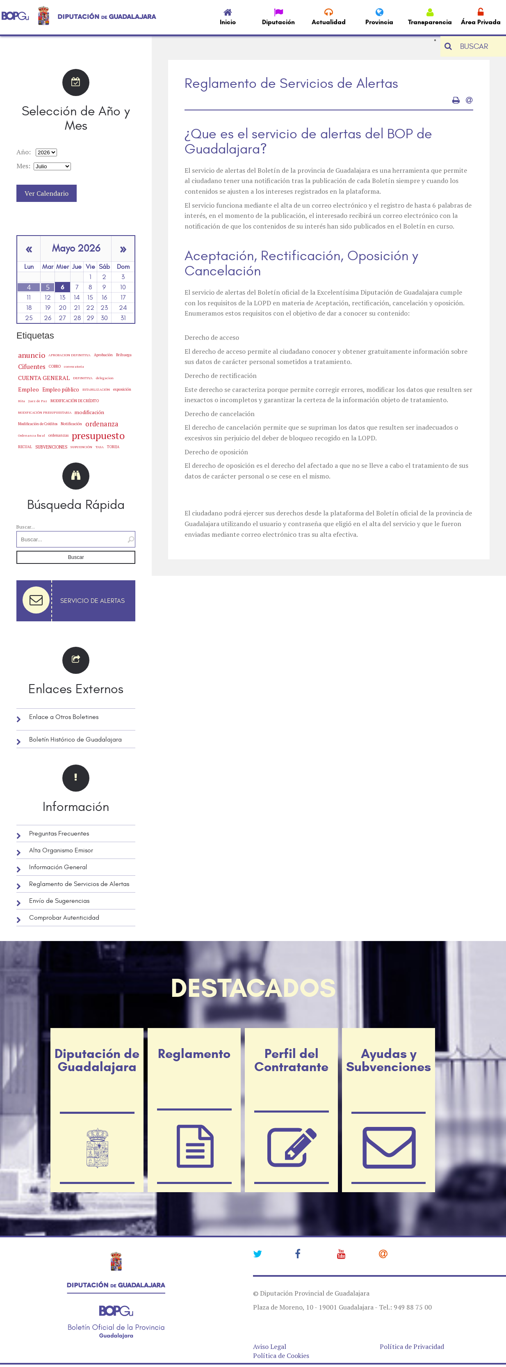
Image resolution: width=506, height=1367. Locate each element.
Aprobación (103, 354)
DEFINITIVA (83, 378)
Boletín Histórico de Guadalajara (75, 739)
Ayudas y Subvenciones (388, 1060)
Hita (21, 401)
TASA (100, 446)
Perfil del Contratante (291, 1060)
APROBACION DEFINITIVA (69, 355)
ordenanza (102, 423)
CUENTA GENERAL (44, 378)
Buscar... (25, 527)
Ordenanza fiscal (31, 435)
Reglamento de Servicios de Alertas (79, 884)
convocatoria (74, 366)
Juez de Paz (37, 400)
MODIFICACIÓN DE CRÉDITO (74, 400)
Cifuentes (32, 366)
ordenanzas (58, 435)
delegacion (105, 378)
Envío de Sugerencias (59, 900)
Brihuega (124, 354)
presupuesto (98, 435)
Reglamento (194, 1053)
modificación (89, 412)
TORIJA (113, 446)
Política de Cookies (281, 1355)
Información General (58, 867)
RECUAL (25, 446)
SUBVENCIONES (51, 447)
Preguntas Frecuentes (59, 833)
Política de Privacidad (412, 1346)
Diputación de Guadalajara (97, 1060)
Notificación (71, 423)
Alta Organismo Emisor (61, 850)
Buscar (76, 557)
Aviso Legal (269, 1346)
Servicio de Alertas (92, 601)
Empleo (28, 389)
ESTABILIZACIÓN (96, 389)
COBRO (55, 366)
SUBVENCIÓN (81, 447)
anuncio (31, 355)
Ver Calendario (46, 193)
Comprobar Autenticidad (64, 917)
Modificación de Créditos (37, 423)
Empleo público (60, 389)
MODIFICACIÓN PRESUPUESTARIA (44, 412)
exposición (122, 389)
